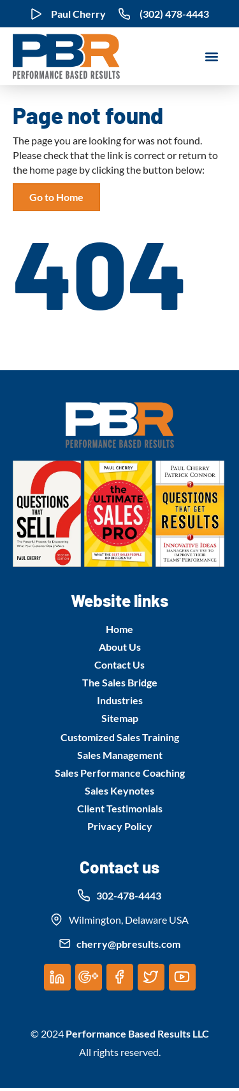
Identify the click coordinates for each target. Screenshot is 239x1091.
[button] (211, 56)
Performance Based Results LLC (137, 1033)
